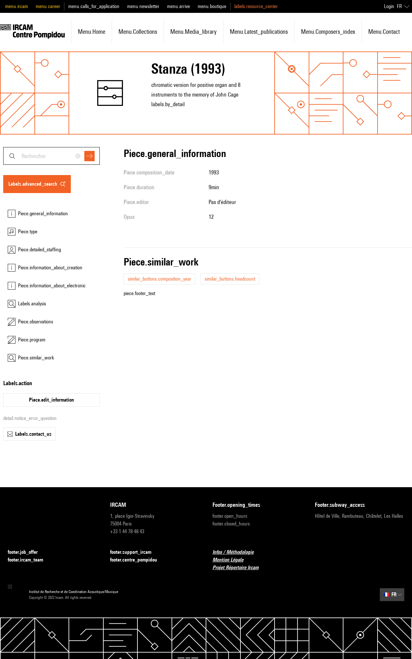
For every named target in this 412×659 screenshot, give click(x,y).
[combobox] (51, 156)
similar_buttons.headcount (230, 279)
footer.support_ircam (134, 552)
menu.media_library (193, 31)
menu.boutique (212, 6)
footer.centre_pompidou (137, 560)
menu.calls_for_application (93, 6)
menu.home (91, 31)
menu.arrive (178, 6)
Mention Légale (231, 560)
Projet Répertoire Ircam (239, 567)
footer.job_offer (26, 552)
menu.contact (384, 31)
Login (389, 6)
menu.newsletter (143, 6)
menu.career (48, 6)
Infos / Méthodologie (236, 552)
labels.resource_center (256, 6)
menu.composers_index (328, 31)
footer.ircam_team (29, 560)
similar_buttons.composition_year (159, 279)
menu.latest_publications (259, 31)
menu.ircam (16, 6)
